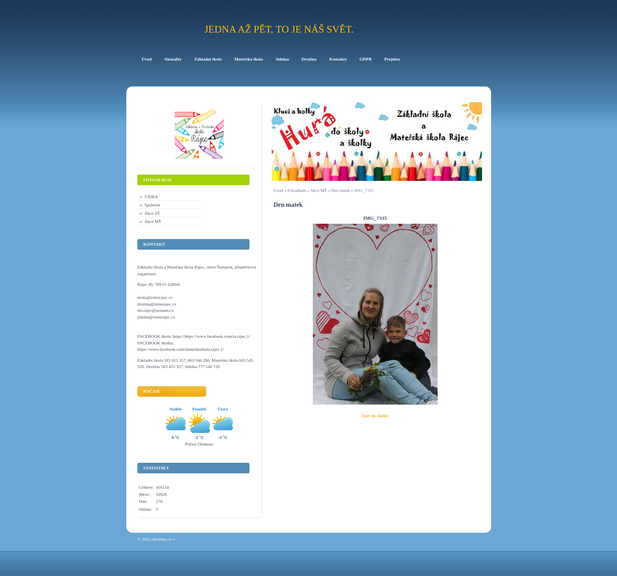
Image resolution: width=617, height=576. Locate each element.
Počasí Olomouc (199, 444)
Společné (152, 204)
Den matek (341, 190)
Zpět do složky (375, 415)
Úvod (278, 190)
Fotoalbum (296, 190)
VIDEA (151, 196)
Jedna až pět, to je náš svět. (278, 29)
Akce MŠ (318, 190)
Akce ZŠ (152, 213)
